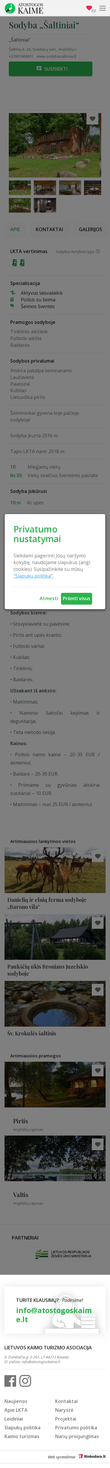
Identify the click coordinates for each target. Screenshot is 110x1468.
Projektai (65, 1419)
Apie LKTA (16, 1410)
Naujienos (15, 1401)
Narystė (64, 1410)
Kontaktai (66, 1401)
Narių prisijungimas (77, 1436)
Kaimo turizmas (21, 1436)
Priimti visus (76, 598)
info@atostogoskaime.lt (54, 1314)
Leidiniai (13, 1419)
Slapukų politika (22, 1427)
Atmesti (49, 598)
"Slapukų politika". (33, 576)
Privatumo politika (76, 1427)
